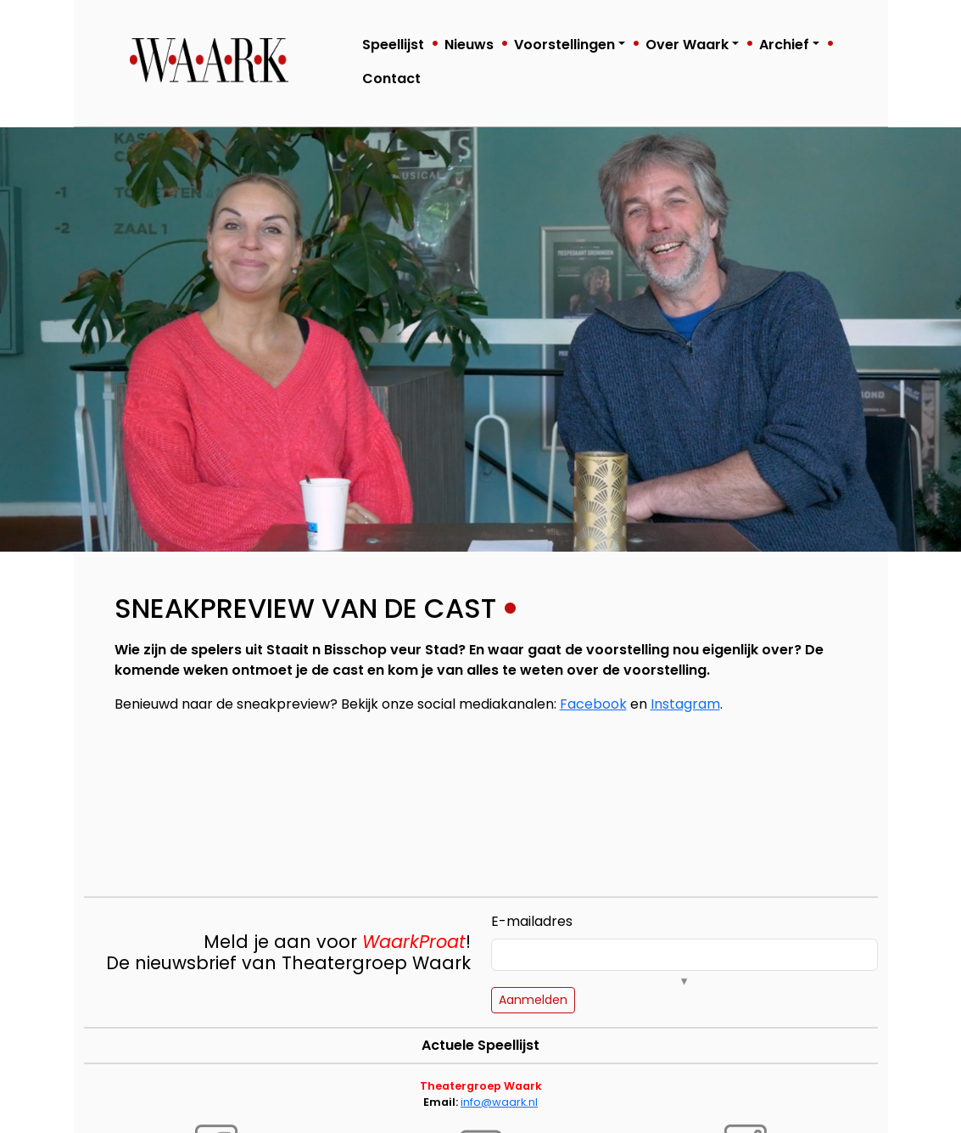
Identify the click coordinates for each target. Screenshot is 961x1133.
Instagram (685, 704)
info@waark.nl (499, 1102)
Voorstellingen (564, 44)
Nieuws (469, 44)
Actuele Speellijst (480, 1045)
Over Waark (687, 44)
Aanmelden (533, 999)
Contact (391, 78)
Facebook (593, 704)
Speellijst (393, 44)
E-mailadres (532, 921)
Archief (784, 44)
